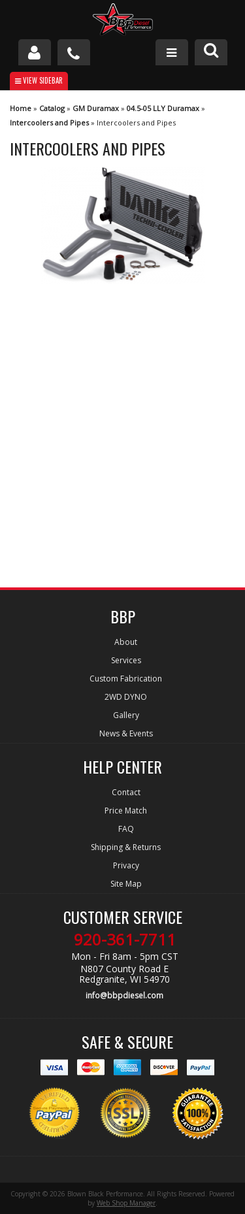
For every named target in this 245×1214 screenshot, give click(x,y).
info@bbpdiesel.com (124, 995)
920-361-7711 (125, 939)
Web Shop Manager (126, 1202)
